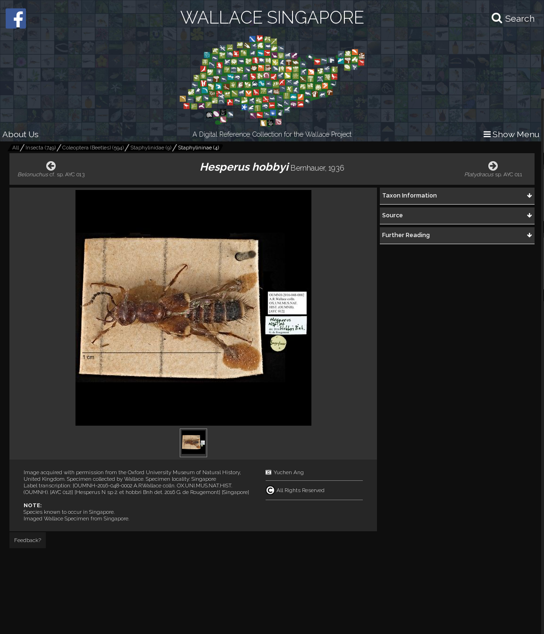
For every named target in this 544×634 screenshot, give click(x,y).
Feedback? (27, 540)
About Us (20, 134)
